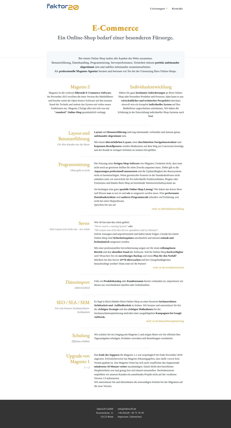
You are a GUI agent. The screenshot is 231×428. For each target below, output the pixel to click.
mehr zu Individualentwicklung (168, 208)
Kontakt (177, 8)
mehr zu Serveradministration (168, 267)
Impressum (123, 416)
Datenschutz (136, 416)
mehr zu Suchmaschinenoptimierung (165, 320)
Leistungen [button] (158, 8)
